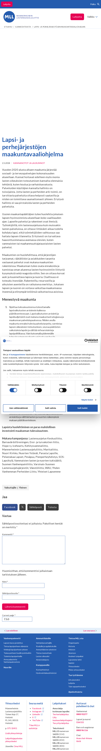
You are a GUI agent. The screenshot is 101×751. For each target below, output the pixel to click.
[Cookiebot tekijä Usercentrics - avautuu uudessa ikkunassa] (86, 341)
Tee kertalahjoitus (61, 613)
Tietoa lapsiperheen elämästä (16, 545)
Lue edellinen (12, 529)
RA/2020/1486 (59, 686)
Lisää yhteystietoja (13, 632)
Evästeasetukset (37, 745)
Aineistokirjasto (42, 559)
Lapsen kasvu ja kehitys (13, 542)
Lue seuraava (89, 529)
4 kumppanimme (17, 354)
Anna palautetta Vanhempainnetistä (12, 559)
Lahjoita (6, 4)
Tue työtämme (75, 574)
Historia (71, 545)
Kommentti (8, 433)
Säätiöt (71, 562)
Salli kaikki (82, 408)
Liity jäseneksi (74, 579)
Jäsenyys (72, 552)
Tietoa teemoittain (44, 552)
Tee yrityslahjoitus (61, 622)
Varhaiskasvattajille (44, 542)
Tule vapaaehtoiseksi (77, 585)
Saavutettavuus (12, 747)
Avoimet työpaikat (75, 555)
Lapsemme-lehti (75, 559)
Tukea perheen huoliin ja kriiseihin (17, 552)
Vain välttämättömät (18, 408)
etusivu (8, 27)
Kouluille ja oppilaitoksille (46, 545)
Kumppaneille (42, 564)
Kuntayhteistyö (42, 569)
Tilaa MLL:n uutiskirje (34, 625)
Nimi (5, 480)
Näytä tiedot (87, 400)
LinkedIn (36, 613)
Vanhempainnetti (12, 537)
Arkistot (71, 548)
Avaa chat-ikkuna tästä (84, 638)
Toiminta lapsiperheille (13, 555)
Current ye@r (9, 514)
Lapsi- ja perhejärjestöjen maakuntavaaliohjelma (59, 27)
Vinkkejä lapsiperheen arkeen (16, 548)
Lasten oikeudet (42, 555)
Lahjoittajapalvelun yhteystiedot (13, 638)
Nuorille (7, 566)
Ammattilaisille (43, 537)
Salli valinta (50, 408)
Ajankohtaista (23, 27)
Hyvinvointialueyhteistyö (46, 572)
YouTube (36, 619)
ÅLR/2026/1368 (60, 710)
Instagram (36, 610)
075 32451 (12, 627)
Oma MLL (18, 645)
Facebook (36, 607)
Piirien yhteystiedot (76, 569)
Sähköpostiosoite (10, 492)
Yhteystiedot (73, 565)
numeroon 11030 (60, 664)
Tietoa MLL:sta (75, 537)
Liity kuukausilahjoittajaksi (62, 617)
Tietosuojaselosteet (14, 743)
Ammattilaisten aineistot (46, 548)
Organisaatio (73, 542)
